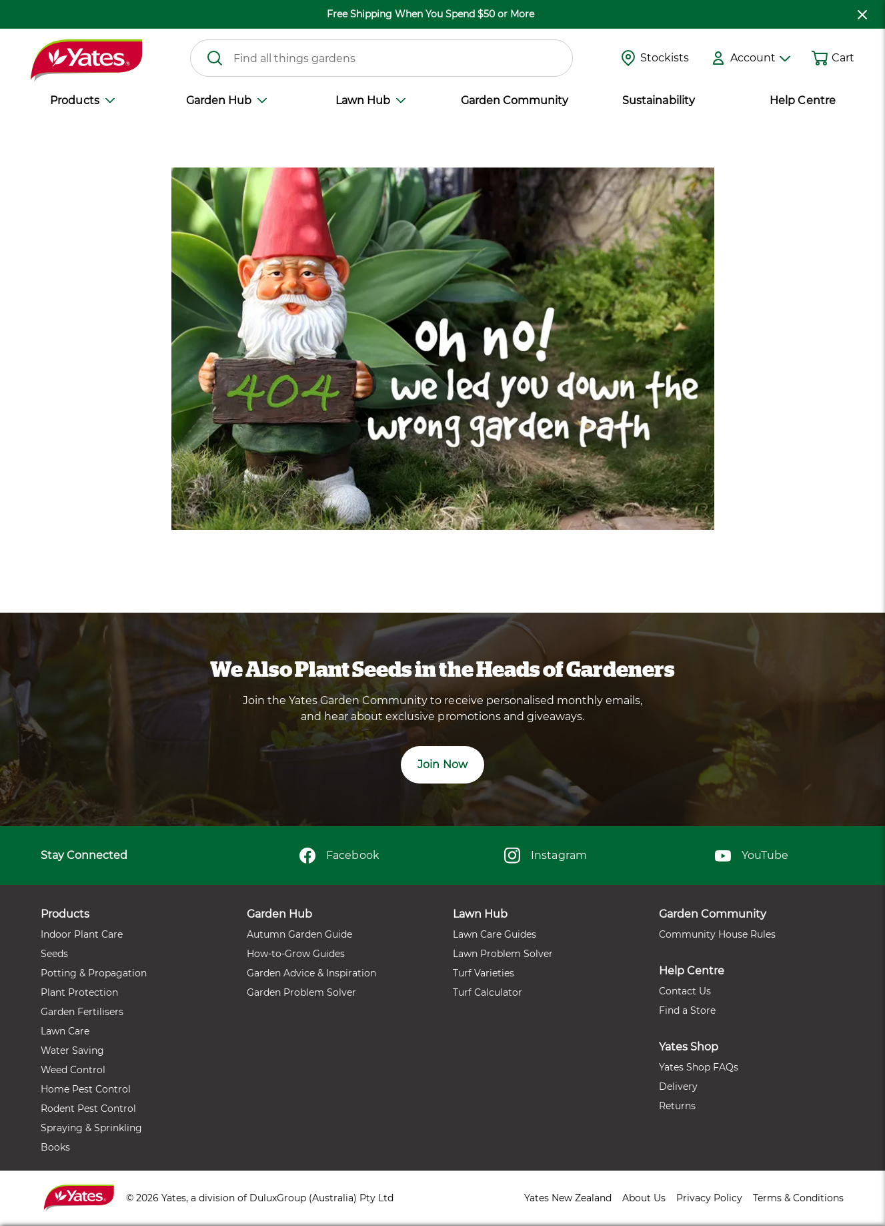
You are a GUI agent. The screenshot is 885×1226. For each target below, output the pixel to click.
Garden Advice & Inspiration (311, 973)
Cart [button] (843, 57)
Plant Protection (79, 992)
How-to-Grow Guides (296, 954)
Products (82, 100)
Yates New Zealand (568, 1198)
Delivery (678, 1087)
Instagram (545, 856)
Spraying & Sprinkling (91, 1128)
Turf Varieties (483, 973)
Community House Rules (717, 934)
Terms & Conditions (798, 1198)
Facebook (339, 856)
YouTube (751, 856)
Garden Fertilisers (82, 1012)
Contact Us (685, 991)
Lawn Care (65, 1031)
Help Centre (802, 100)
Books (55, 1147)
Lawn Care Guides (494, 934)
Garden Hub (226, 100)
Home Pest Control (86, 1089)
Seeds (54, 954)
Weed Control (73, 1070)
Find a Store (687, 1010)
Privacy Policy (709, 1198)
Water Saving (72, 1050)
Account (760, 57)
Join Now (442, 764)
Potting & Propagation (94, 973)
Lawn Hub (370, 100)
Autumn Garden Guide (299, 934)
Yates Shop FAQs (698, 1067)
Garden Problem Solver (301, 992)
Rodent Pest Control (88, 1109)
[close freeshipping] (862, 14)
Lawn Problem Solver (503, 954)
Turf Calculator (487, 992)
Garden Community (514, 100)
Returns (677, 1106)
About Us (644, 1198)
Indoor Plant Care (82, 934)
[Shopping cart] (820, 58)
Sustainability (658, 100)
